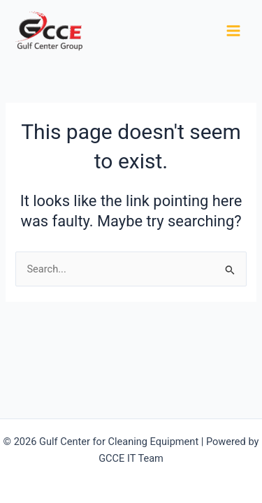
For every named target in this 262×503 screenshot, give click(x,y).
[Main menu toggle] (233, 30)
